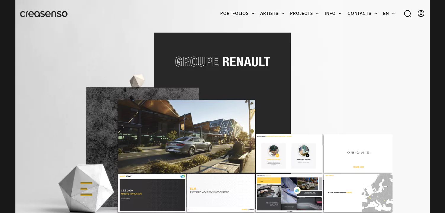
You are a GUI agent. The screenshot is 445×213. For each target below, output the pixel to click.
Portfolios (234, 13)
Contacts (359, 13)
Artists (269, 13)
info (330, 13)
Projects (301, 13)
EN (386, 13)
